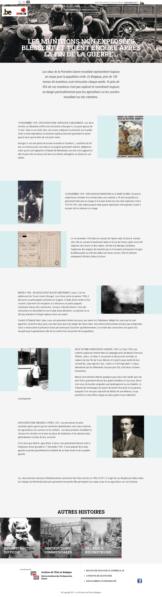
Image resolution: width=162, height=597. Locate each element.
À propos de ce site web (99, 576)
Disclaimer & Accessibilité (101, 581)
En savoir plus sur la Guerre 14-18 (105, 570)
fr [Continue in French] (28, 2)
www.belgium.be (131, 2)
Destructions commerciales (58, 550)
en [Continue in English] (24, 2)
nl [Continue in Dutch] (20, 2)
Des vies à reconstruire (98, 550)
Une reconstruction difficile (19, 548)
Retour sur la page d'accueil (82, 9)
